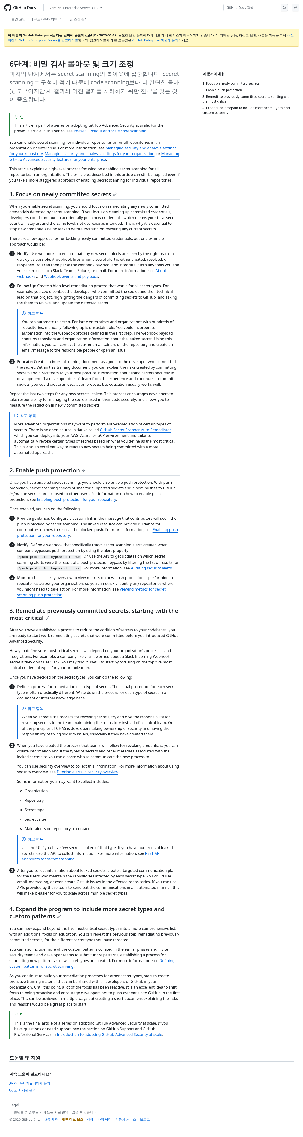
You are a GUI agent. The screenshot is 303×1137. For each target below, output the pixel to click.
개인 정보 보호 (72, 1119)
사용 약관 (51, 1119)
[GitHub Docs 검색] (252, 7)
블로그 (145, 1119)
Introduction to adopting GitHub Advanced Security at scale (109, 1034)
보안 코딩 (18, 19)
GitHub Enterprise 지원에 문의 (155, 40)
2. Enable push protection (47, 470)
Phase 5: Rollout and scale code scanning (110, 131)
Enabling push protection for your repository (76, 499)
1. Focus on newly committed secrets (63, 194)
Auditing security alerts (151, 568)
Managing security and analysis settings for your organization (99, 153)
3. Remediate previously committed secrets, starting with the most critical (93, 614)
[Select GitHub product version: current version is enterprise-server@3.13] (75, 7)
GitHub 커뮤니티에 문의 (29, 1083)
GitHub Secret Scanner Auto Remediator (135, 429)
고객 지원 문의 (22, 1090)
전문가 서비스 (125, 1119)
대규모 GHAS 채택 (44, 19)
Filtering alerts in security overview (87, 771)
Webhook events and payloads (71, 276)
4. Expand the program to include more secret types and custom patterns (87, 912)
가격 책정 (105, 1119)
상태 (90, 1119)
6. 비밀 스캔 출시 (75, 19)
